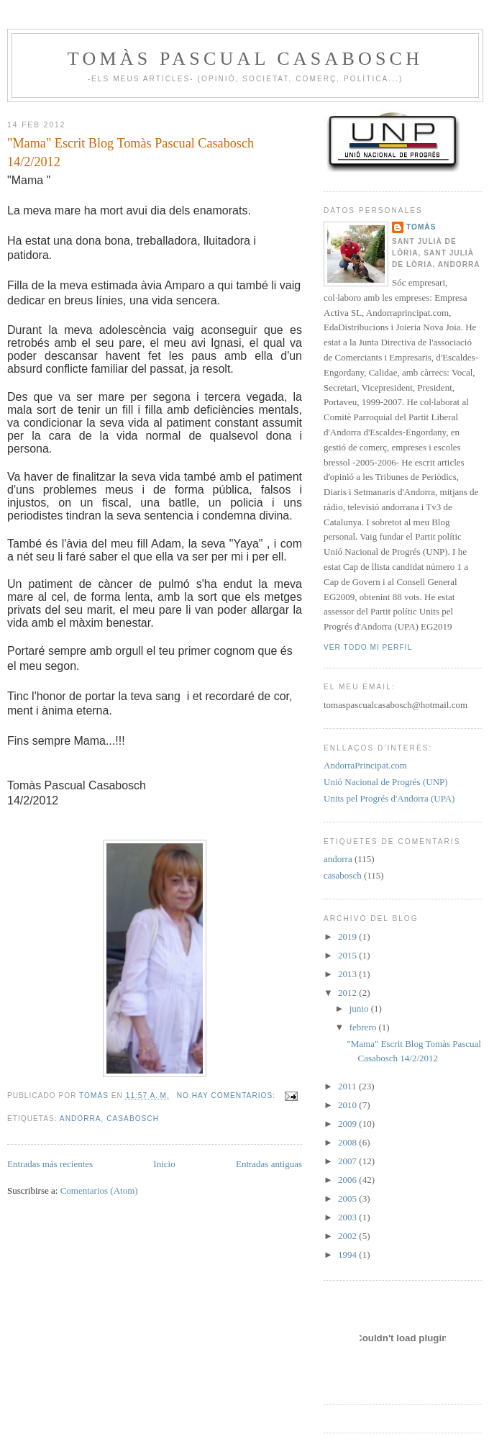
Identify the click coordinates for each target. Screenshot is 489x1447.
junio (360, 1008)
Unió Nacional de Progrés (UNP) (386, 781)
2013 (348, 974)
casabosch (132, 1118)
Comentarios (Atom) (99, 1190)
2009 (348, 1123)
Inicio (164, 1163)
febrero (364, 1027)
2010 (348, 1104)
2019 (348, 936)
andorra (80, 1118)
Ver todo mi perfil (368, 647)
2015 (348, 955)
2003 (348, 1217)
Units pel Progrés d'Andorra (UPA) (389, 798)
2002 (348, 1235)
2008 (348, 1142)
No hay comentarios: (227, 1095)
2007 (348, 1161)
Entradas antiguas (269, 1163)
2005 (348, 1198)
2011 (348, 1086)
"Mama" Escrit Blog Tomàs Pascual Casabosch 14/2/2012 (130, 152)
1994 (348, 1254)
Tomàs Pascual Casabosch (245, 58)
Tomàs (421, 227)
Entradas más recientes (50, 1163)
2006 (348, 1179)
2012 (348, 992)
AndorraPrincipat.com (365, 765)
